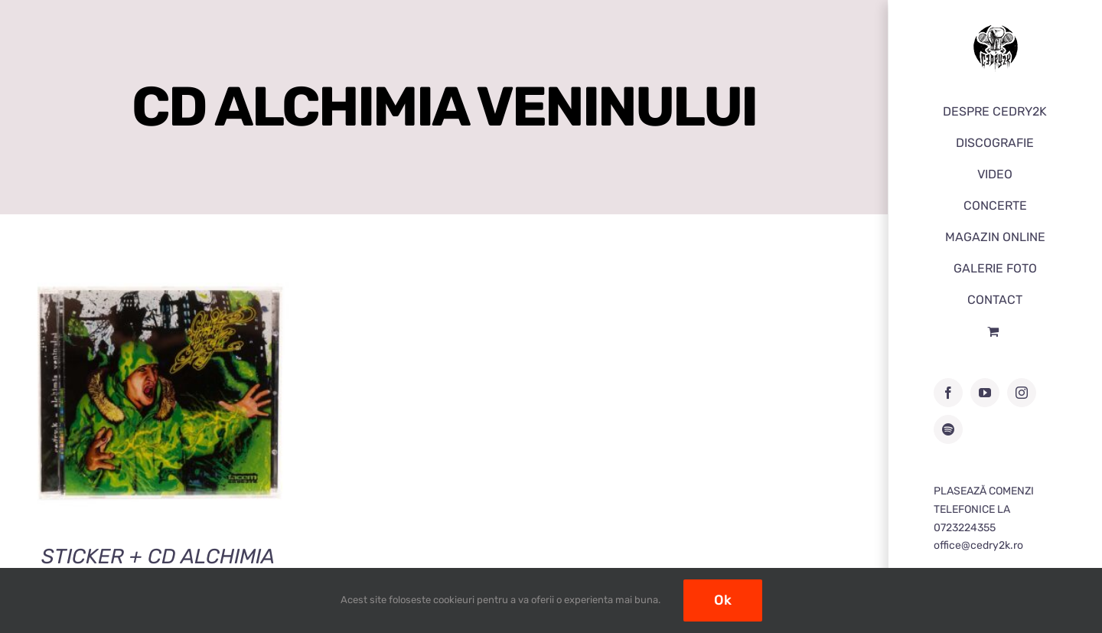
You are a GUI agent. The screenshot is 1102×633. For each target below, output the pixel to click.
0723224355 (965, 527)
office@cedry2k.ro (978, 545)
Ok (723, 600)
